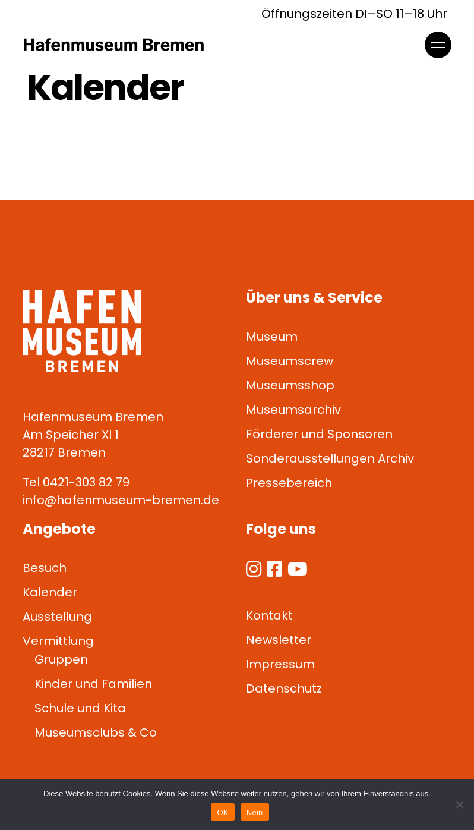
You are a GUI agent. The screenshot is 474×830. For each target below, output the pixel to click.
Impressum (280, 664)
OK (222, 812)
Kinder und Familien (93, 683)
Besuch (45, 567)
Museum (272, 336)
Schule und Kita (80, 708)
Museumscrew (289, 361)
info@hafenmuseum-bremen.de (121, 500)
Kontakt (269, 615)
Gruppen (61, 659)
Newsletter (278, 639)
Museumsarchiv (293, 409)
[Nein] (459, 804)
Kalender (50, 592)
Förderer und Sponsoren (319, 434)
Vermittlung (58, 641)
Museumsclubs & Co (95, 732)
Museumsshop (290, 385)
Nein (255, 812)
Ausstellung (57, 616)
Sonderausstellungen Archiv (330, 458)
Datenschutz (284, 688)
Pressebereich (289, 482)
